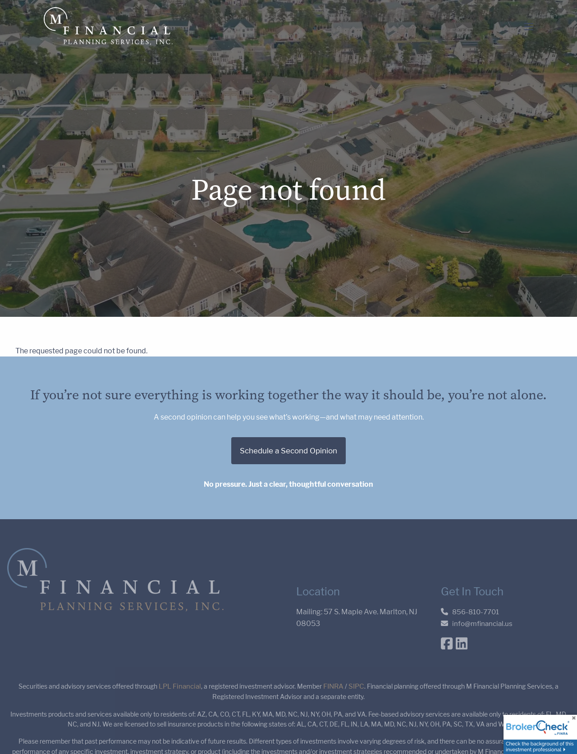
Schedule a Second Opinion (288, 451)
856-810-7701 (475, 612)
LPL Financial (180, 686)
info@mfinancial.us (482, 624)
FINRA (333, 686)
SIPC (356, 686)
